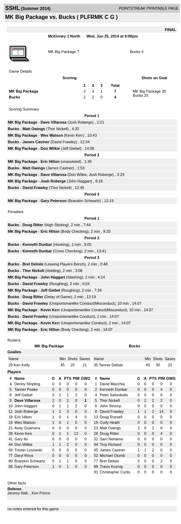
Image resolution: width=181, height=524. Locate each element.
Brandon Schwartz (84, 201)
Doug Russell (111, 417)
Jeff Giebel (71, 148)
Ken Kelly (22, 365)
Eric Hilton (50, 161)
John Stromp (110, 406)
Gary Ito (21, 439)
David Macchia (112, 384)
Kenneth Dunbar (37, 244)
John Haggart (79, 181)
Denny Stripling (27, 384)
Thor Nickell (57, 129)
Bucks (135, 52)
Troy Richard (110, 444)
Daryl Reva (23, 455)
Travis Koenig (111, 466)
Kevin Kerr (74, 135)
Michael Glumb (112, 455)
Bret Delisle (33, 264)
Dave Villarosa (53, 122)
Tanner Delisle (111, 365)
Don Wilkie (50, 148)
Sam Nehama (111, 439)
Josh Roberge (81, 122)
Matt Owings (34, 129)
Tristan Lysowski (28, 450)
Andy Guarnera (27, 428)
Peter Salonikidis (114, 395)
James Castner (36, 142)
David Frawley (64, 142)
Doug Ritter (33, 225)
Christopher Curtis (115, 472)
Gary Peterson (53, 201)
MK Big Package (62, 52)
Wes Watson (52, 135)
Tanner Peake (26, 389)
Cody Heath (110, 422)
